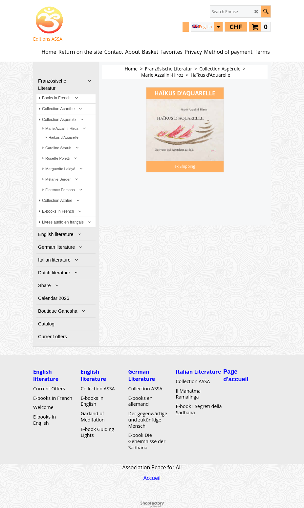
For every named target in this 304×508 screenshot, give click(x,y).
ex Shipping (184, 166)
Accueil (152, 477)
